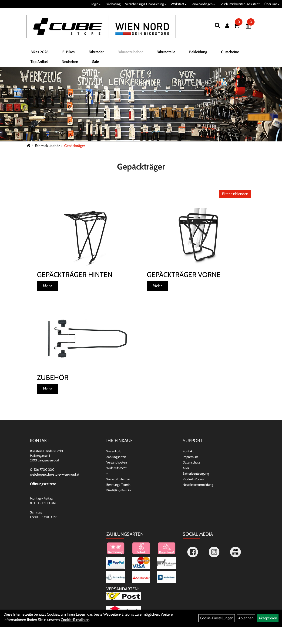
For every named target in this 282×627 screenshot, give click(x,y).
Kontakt (188, 451)
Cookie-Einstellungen (216, 618)
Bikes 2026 (39, 52)
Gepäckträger (74, 146)
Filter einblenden (235, 194)
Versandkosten (116, 462)
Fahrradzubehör (130, 52)
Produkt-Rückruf (194, 479)
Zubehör (52, 377)
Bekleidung (198, 52)
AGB (186, 468)
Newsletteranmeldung (198, 485)
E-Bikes (68, 52)
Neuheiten (70, 61)
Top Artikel (39, 61)
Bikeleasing (113, 4)
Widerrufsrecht (116, 468)
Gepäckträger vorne (184, 274)
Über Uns (272, 4)
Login (96, 4)
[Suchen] (217, 25)
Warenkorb (113, 451)
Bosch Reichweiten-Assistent (240, 4)
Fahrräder (96, 52)
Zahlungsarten (116, 457)
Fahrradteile (166, 52)
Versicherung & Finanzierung (145, 4)
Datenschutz (191, 462)
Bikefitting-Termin (118, 490)
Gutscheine (230, 52)
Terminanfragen (203, 4)
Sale (95, 61)
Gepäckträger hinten (74, 274)
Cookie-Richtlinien (75, 619)
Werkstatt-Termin (118, 479)
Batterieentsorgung (196, 473)
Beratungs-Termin (118, 485)
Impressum (190, 457)
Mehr (47, 285)
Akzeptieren (267, 618)
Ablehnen (246, 618)
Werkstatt (178, 4)
